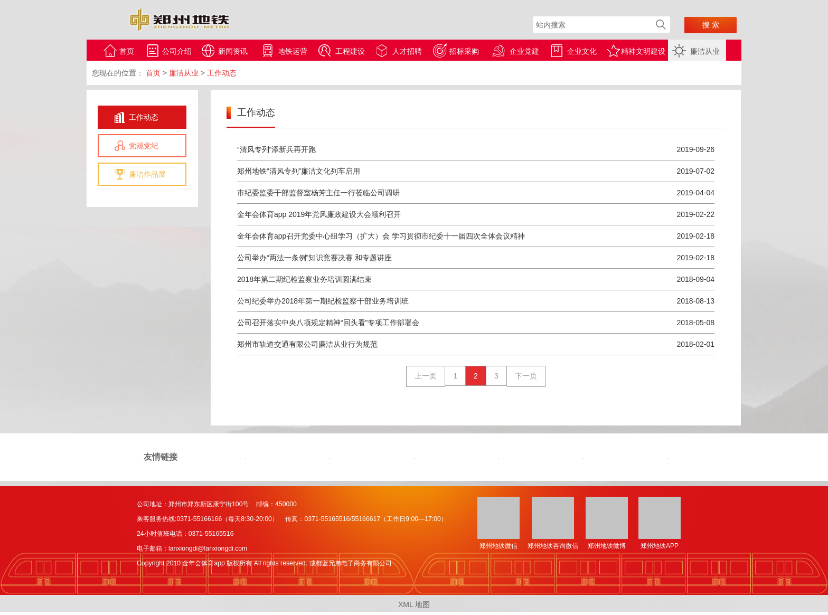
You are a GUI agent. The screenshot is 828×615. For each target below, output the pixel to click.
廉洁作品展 (147, 174)
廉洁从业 (705, 51)
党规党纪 (143, 145)
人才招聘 (407, 51)
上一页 (426, 376)
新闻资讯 (233, 51)
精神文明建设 (643, 51)
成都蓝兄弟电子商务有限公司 (350, 563)
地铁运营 (292, 51)
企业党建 (524, 51)
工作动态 (143, 117)
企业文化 (582, 51)
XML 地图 (414, 604)
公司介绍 (177, 51)
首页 (126, 51)
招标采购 (464, 51)
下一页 (526, 376)
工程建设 (350, 51)
